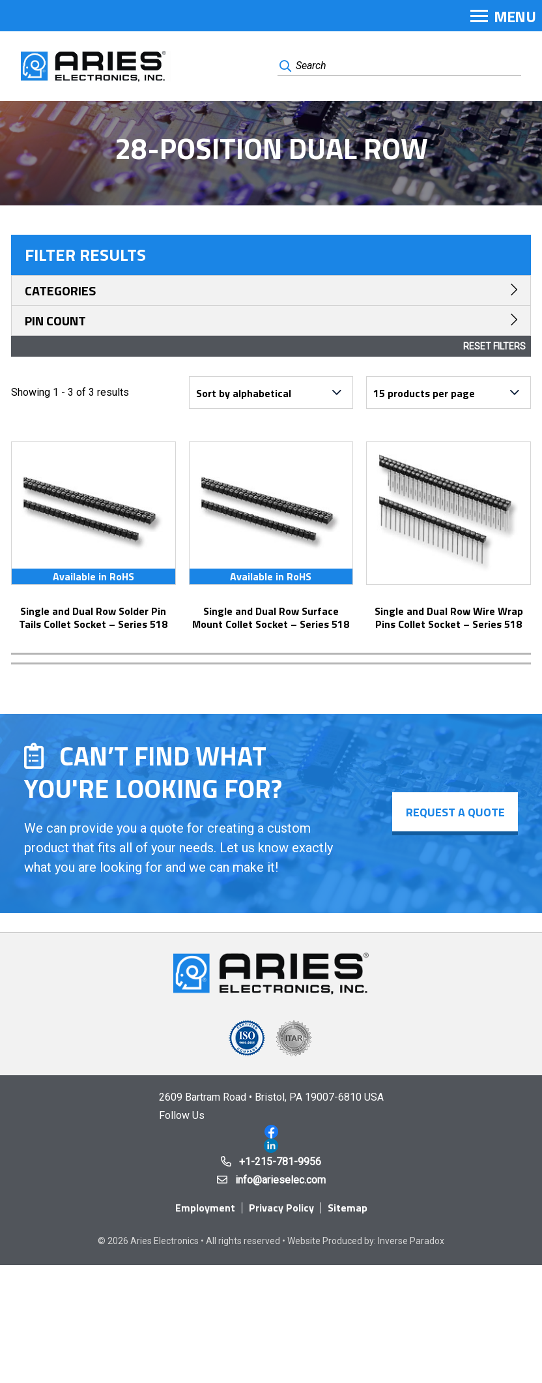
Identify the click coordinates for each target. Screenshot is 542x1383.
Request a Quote (455, 812)
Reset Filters (494, 346)
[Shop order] (271, 392)
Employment (205, 1207)
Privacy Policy (281, 1207)
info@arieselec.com (280, 1180)
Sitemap (347, 1207)
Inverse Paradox (411, 1241)
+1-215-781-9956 (280, 1161)
